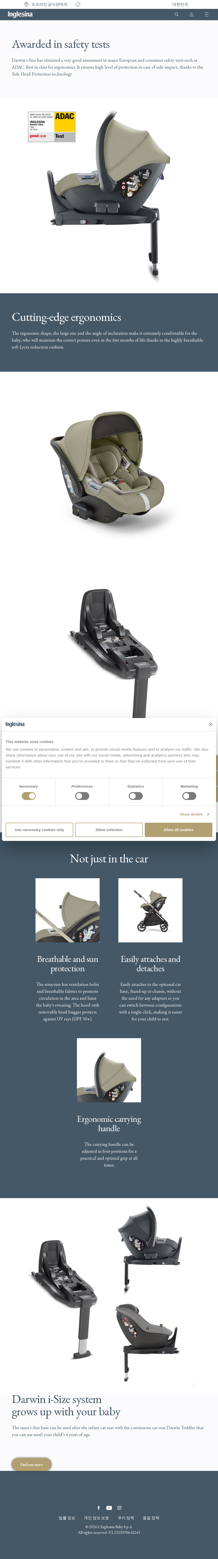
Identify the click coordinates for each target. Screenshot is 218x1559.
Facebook (99, 1508)
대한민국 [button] (180, 4)
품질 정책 (151, 1518)
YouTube (109, 1508)
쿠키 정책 (126, 1518)
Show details (191, 814)
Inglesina (20, 14)
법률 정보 (67, 1518)
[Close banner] (210, 724)
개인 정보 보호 (96, 1518)
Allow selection (108, 830)
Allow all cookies (178, 830)
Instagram (119, 1508)
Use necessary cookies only (39, 830)
